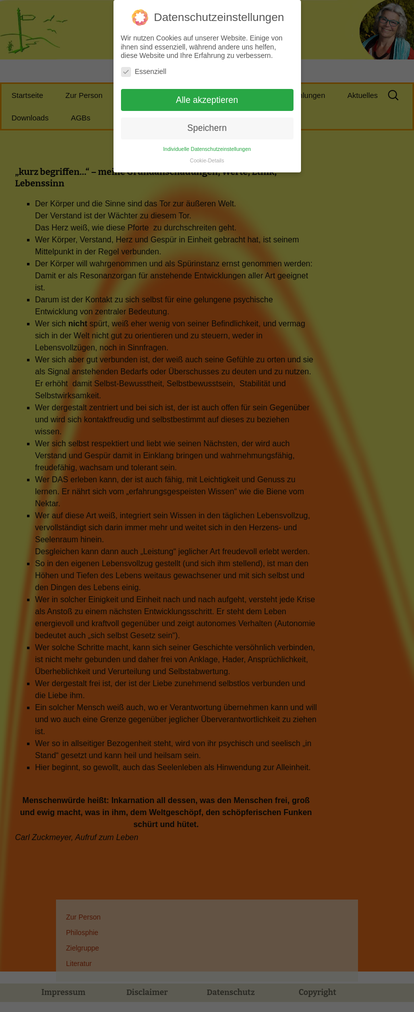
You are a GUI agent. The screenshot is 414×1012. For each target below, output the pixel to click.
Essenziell (143, 66)
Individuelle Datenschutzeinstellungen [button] (207, 144)
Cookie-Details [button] (207, 155)
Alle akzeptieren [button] (207, 94)
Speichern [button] (207, 123)
